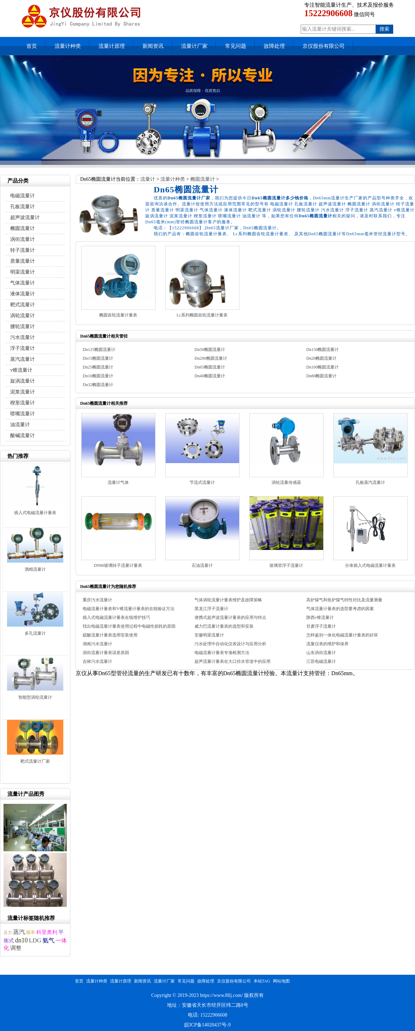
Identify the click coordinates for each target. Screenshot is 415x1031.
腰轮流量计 (22, 326)
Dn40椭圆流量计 (209, 375)
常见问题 (235, 46)
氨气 (49, 940)
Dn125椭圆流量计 (99, 349)
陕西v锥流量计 (320, 617)
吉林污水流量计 (97, 661)
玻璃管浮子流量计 (286, 565)
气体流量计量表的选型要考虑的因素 (340, 608)
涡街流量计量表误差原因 (106, 652)
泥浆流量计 (22, 392)
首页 (31, 46)
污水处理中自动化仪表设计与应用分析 (230, 643)
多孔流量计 (35, 633)
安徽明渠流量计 (209, 635)
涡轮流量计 (22, 315)
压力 (8, 932)
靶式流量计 (22, 304)
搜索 (384, 29)
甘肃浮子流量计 (321, 626)
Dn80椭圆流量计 (321, 375)
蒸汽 (19, 932)
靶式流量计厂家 (35, 761)
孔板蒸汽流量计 (370, 482)
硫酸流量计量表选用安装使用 (110, 635)
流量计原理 (111, 46)
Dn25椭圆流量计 (98, 367)
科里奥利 (46, 932)
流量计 (147, 179)
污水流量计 (22, 337)
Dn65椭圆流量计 (209, 367)
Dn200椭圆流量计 (210, 358)
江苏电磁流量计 (321, 661)
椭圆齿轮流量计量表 (118, 315)
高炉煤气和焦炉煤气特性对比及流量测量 (344, 599)
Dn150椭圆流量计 (322, 349)
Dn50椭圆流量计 (209, 349)
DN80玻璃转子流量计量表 (118, 565)
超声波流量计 (25, 217)
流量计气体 (118, 482)
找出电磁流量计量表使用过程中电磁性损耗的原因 (129, 626)
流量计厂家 (194, 46)
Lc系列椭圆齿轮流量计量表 (202, 315)
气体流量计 (22, 283)
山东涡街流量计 (321, 652)
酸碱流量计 (22, 435)
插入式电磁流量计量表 (35, 512)
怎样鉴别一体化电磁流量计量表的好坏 (342, 635)
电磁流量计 (22, 195)
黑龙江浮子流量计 (211, 608)
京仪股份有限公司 (323, 46)
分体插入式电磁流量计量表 (370, 565)
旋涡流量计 (22, 381)
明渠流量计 (22, 272)
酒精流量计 (35, 569)
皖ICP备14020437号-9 (207, 1024)
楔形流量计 (22, 402)
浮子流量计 (22, 348)
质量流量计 (22, 261)
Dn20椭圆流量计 (321, 358)
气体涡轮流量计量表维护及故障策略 (228, 599)
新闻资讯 (153, 46)
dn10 (21, 940)
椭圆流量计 (202, 179)
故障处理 (274, 46)
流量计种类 (68, 46)
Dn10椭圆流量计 (98, 375)
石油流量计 (202, 565)
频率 (30, 932)
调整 (15, 948)
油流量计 (20, 424)
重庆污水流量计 (97, 599)
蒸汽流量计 (22, 359)
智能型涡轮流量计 (35, 697)
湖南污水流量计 (97, 643)
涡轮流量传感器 (286, 482)
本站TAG (262, 981)
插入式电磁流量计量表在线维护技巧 (116, 617)
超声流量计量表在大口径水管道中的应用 (232, 661)
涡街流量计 (22, 239)
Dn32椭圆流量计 (98, 384)
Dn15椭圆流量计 (98, 358)
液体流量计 (22, 293)
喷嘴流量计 (22, 413)
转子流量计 (22, 250)
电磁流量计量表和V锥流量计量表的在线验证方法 (128, 608)
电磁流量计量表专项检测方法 (221, 652)
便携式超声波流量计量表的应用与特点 (230, 617)
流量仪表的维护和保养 (327, 643)
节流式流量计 (202, 482)
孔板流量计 (22, 206)
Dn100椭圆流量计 (322, 367)
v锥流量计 (21, 370)
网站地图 (281, 981)
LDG (35, 940)
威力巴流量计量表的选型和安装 (224, 626)
